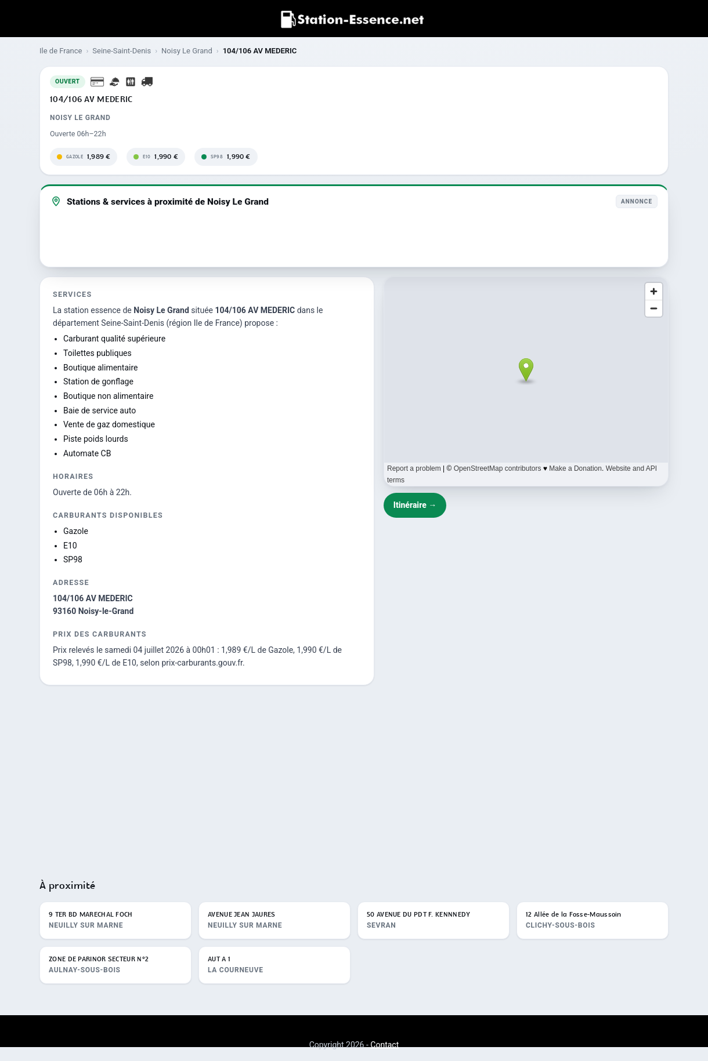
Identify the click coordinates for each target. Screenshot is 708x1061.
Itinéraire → (415, 505)
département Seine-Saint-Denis (108, 323)
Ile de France (60, 50)
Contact (384, 1044)
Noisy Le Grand (186, 50)
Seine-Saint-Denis (121, 50)
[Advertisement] (354, 777)
